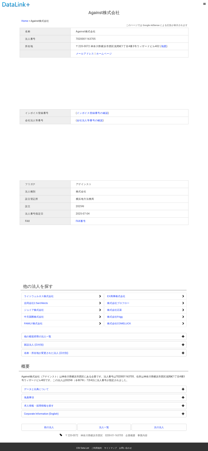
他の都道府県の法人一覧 (51, 336)
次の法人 (159, 427)
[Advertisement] (70, 83)
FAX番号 (81, 221)
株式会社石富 (114, 310)
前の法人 (49, 427)
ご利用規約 (96, 448)
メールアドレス (85, 53)
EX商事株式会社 (116, 296)
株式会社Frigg (115, 316)
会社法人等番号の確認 (90, 120)
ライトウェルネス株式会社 (39, 296)
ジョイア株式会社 (34, 310)
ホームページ (104, 53)
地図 (164, 46)
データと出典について (49, 389)
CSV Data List (82, 448)
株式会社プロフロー (118, 303)
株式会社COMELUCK (119, 323)
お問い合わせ (125, 448)
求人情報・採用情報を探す (52, 405)
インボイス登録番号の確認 (92, 113)
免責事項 (42, 397)
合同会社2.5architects (36, 303)
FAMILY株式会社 (33, 323)
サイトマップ (110, 448)
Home (24, 21)
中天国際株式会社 (34, 316)
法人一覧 (104, 427)
